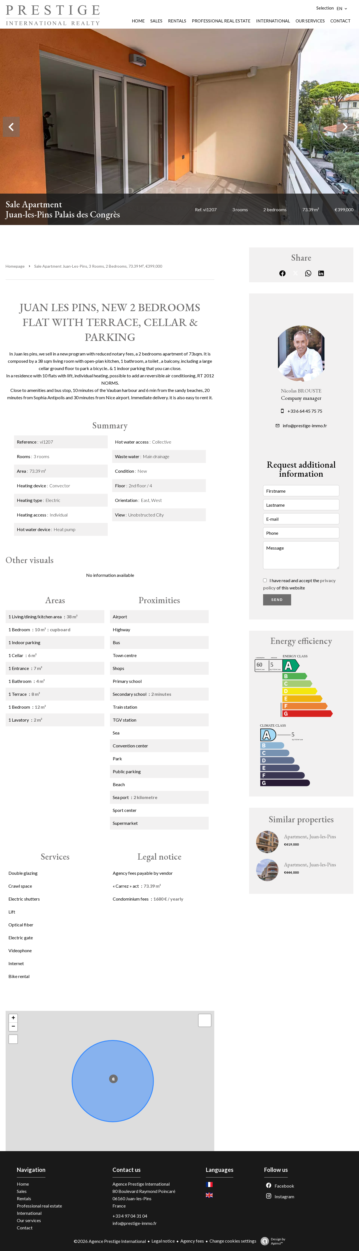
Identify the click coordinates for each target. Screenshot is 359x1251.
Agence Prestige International (141, 1183)
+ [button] (13, 1018)
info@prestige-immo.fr (305, 425)
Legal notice (163, 1240)
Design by (271, 1241)
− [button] (13, 1027)
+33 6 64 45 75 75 (304, 411)
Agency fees (192, 1240)
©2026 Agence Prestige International (110, 1241)
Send (277, 600)
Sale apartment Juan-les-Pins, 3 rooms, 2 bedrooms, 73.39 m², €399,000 (98, 266)
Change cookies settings (233, 1240)
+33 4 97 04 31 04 (129, 1215)
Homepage (15, 266)
